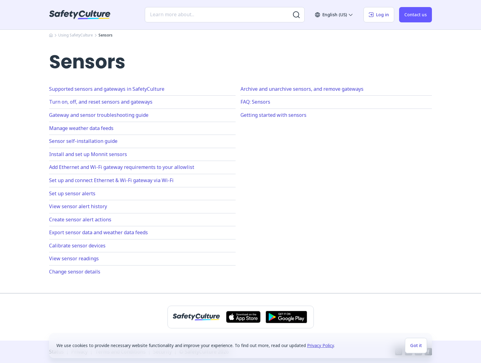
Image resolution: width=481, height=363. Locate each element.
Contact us (415, 14)
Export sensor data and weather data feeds (98, 232)
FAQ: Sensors (255, 101)
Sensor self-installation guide (83, 141)
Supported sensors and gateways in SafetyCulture (106, 89)
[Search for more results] (296, 14)
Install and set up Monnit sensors (88, 154)
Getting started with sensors (273, 115)
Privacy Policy (320, 345)
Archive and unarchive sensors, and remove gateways (302, 89)
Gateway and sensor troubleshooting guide (98, 115)
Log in (379, 14)
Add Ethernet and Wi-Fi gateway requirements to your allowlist (121, 167)
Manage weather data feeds (81, 128)
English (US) (334, 14)
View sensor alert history (78, 206)
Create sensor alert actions (80, 219)
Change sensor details (74, 271)
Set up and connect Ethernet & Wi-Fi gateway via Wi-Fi (111, 180)
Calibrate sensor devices (77, 245)
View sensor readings (74, 258)
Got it (416, 345)
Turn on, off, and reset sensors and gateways (100, 101)
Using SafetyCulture (75, 35)
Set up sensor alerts (72, 193)
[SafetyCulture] (79, 14)
